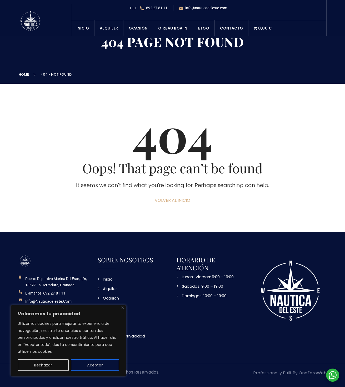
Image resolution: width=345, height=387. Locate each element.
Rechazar (43, 365)
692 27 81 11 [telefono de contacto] (54, 293)
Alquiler (109, 28)
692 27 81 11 (153, 8)
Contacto (231, 28)
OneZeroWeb (313, 373)
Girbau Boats (172, 28)
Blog (203, 28)
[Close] (123, 307)
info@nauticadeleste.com (203, 8)
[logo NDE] (25, 261)
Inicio (83, 28)
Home (25, 74)
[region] (68, 340)
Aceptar (95, 365)
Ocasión (138, 28)
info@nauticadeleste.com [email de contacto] (48, 301)
